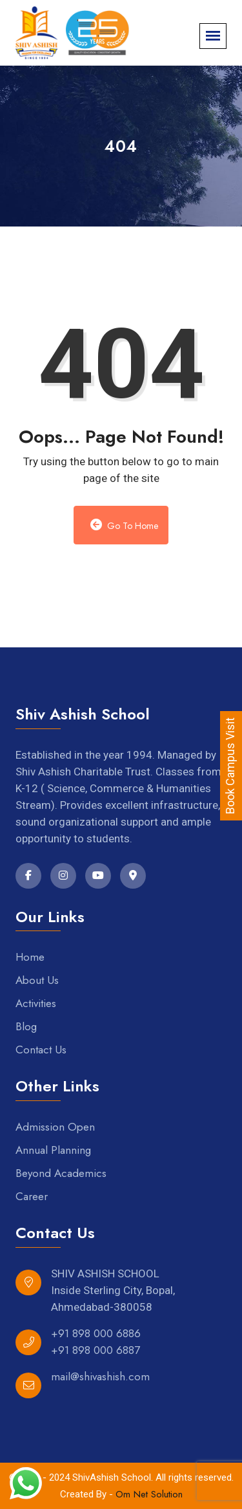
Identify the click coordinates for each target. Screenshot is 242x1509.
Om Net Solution (149, 1494)
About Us (37, 980)
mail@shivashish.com (100, 1376)
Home (30, 957)
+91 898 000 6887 (95, 1350)
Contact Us (40, 1049)
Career (31, 1196)
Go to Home (124, 525)
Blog (26, 1026)
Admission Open (55, 1126)
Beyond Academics (60, 1173)
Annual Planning (53, 1150)
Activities (35, 1003)
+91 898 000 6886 (96, 1333)
